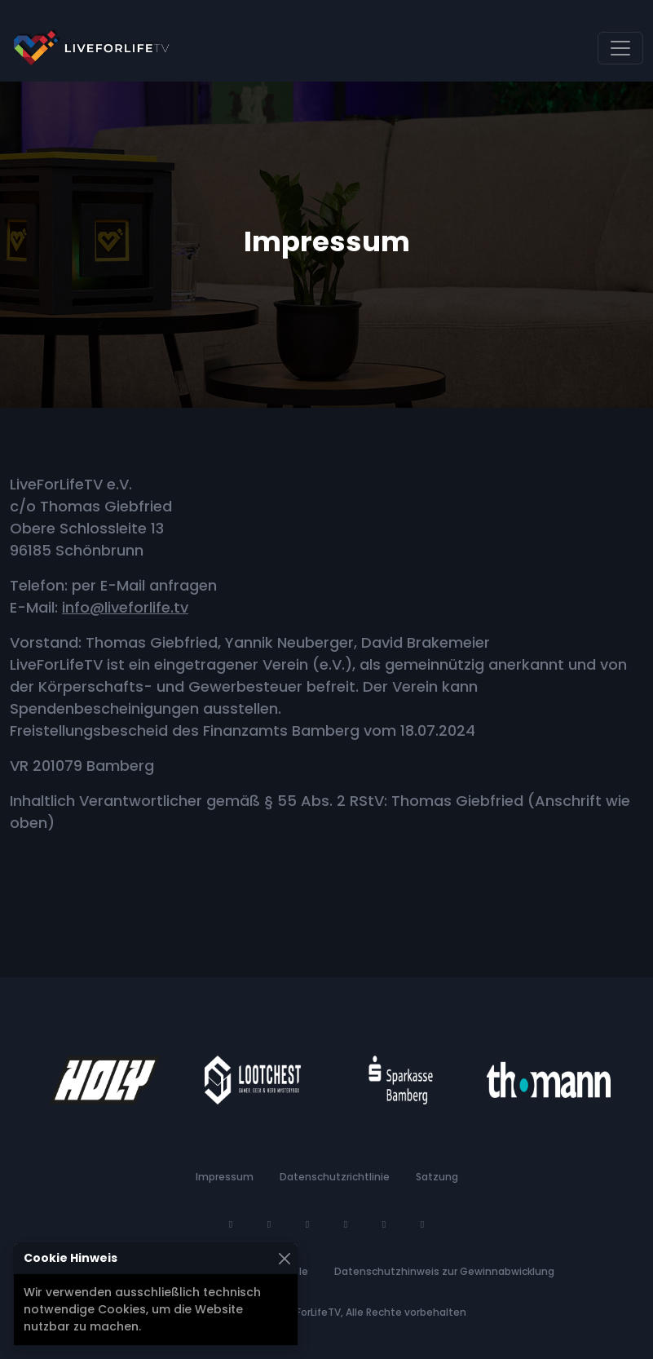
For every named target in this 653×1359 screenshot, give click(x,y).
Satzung (437, 1177)
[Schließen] (284, 1258)
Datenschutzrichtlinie (335, 1177)
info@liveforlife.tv (125, 607)
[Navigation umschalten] (620, 48)
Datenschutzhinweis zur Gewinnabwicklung (444, 1271)
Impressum (225, 1177)
